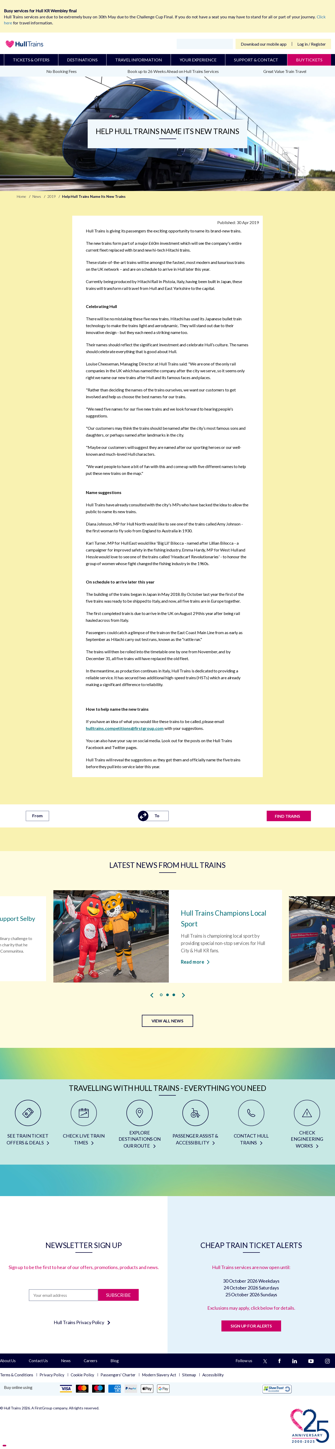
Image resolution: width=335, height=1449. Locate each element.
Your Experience (198, 59)
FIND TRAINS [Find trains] (287, 816)
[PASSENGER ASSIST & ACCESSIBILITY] (195, 1126)
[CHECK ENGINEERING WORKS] (307, 1126)
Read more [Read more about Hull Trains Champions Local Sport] (195, 961)
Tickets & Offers (31, 59)
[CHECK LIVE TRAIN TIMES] (84, 1126)
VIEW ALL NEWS (167, 1020)
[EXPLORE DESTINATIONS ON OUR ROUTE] (140, 1126)
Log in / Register (311, 43)
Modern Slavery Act (159, 1374)
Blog (114, 1360)
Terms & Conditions (16, 1374)
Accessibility (213, 1374)
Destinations (82, 59)
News (66, 1360)
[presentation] (152, 995)
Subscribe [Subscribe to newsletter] (118, 1295)
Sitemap (189, 1374)
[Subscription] (63, 1295)
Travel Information (138, 59)
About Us (8, 1360)
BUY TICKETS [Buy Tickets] (309, 59)
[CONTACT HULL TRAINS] (251, 1126)
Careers (90, 1360)
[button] (161, 994)
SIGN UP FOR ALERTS (251, 1325)
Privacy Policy (52, 1374)
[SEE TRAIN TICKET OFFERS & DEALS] (28, 1126)
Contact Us (38, 1360)
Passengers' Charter (118, 1374)
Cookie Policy (82, 1374)
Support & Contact (256, 59)
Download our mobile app (264, 43)
